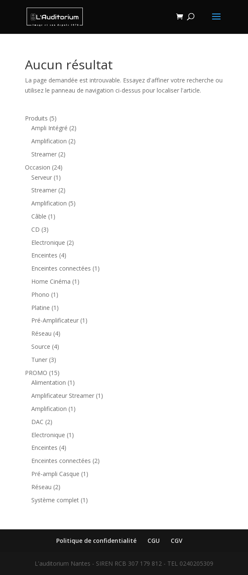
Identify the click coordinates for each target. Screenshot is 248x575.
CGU (153, 541)
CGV (177, 541)
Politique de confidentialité (96, 541)
